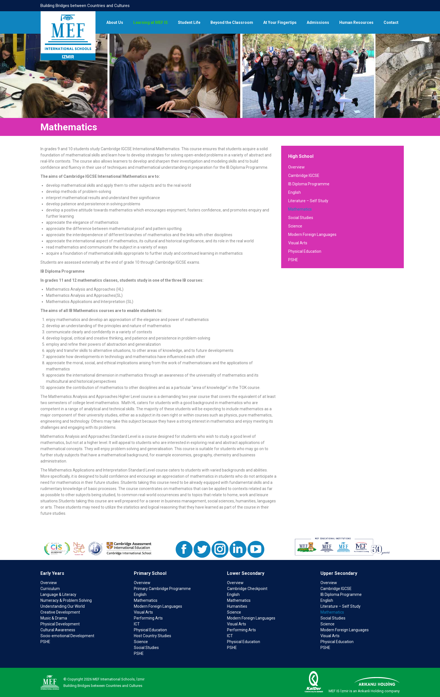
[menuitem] (114, 22)
